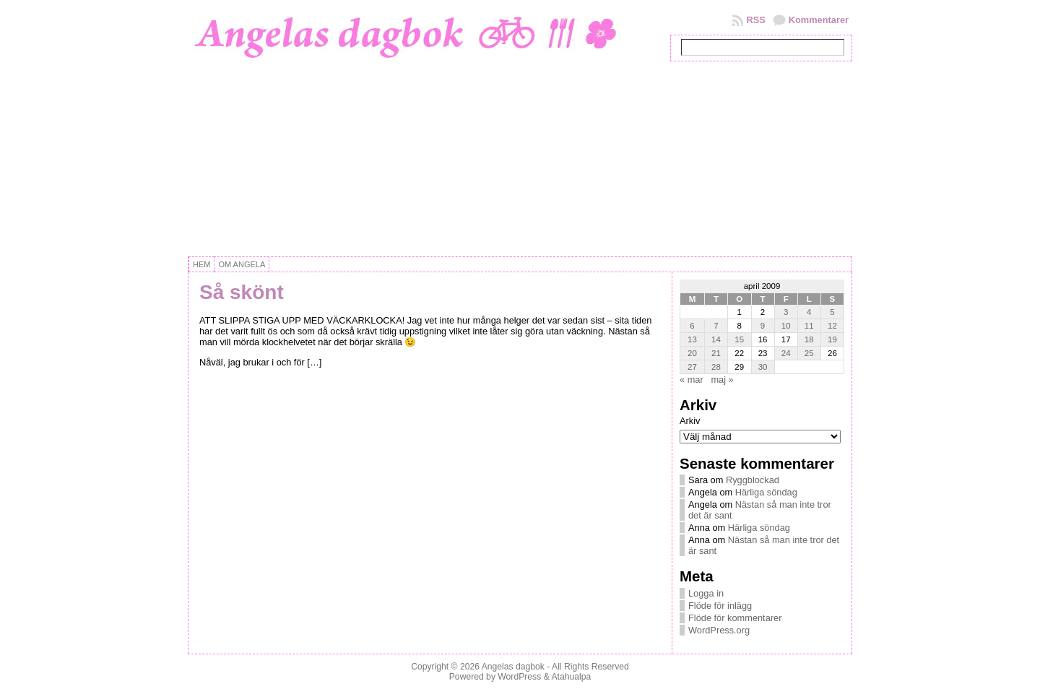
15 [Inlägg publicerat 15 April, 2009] (739, 339)
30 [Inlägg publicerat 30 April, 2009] (763, 367)
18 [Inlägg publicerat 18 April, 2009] (809, 339)
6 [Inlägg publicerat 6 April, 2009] (692, 325)
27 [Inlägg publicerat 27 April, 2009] (692, 367)
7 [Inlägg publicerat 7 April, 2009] (716, 325)
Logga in (706, 593)
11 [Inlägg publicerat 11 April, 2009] (809, 325)
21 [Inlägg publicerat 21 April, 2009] (716, 353)
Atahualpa (571, 677)
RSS (755, 19)
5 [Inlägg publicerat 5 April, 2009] (832, 312)
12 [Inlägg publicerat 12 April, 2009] (832, 325)
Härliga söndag (766, 492)
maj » (722, 379)
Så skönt (241, 292)
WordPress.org (719, 630)
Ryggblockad (752, 479)
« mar (691, 379)
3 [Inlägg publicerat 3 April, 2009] (786, 312)
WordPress (519, 677)
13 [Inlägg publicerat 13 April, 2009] (692, 339)
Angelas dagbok (513, 667)
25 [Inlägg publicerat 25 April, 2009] (809, 353)
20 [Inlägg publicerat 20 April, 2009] (692, 353)
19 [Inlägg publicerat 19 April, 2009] (832, 339)
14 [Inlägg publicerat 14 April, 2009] (716, 339)
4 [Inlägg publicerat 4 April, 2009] (809, 312)
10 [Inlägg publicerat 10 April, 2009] (786, 325)
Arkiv (690, 420)
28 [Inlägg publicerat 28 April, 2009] (716, 367)
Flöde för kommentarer (734, 617)
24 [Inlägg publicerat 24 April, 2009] (786, 353)
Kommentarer (819, 19)
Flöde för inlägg (720, 605)
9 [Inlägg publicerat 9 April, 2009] (762, 325)
